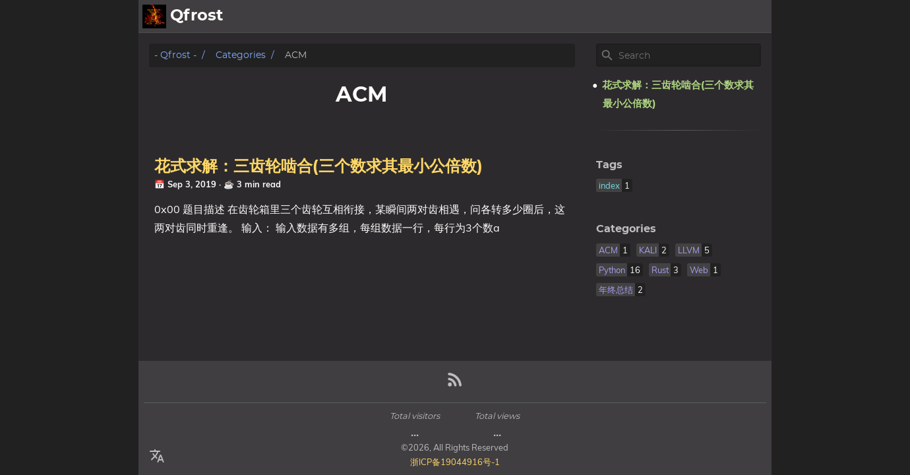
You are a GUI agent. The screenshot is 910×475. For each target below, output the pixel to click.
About (708, 16)
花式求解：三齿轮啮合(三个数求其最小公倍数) (318, 167)
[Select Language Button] (157, 456)
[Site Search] (688, 55)
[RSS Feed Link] (455, 385)
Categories (241, 55)
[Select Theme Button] (669, 16)
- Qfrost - (175, 55)
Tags (609, 165)
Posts (750, 16)
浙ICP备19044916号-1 (455, 462)
